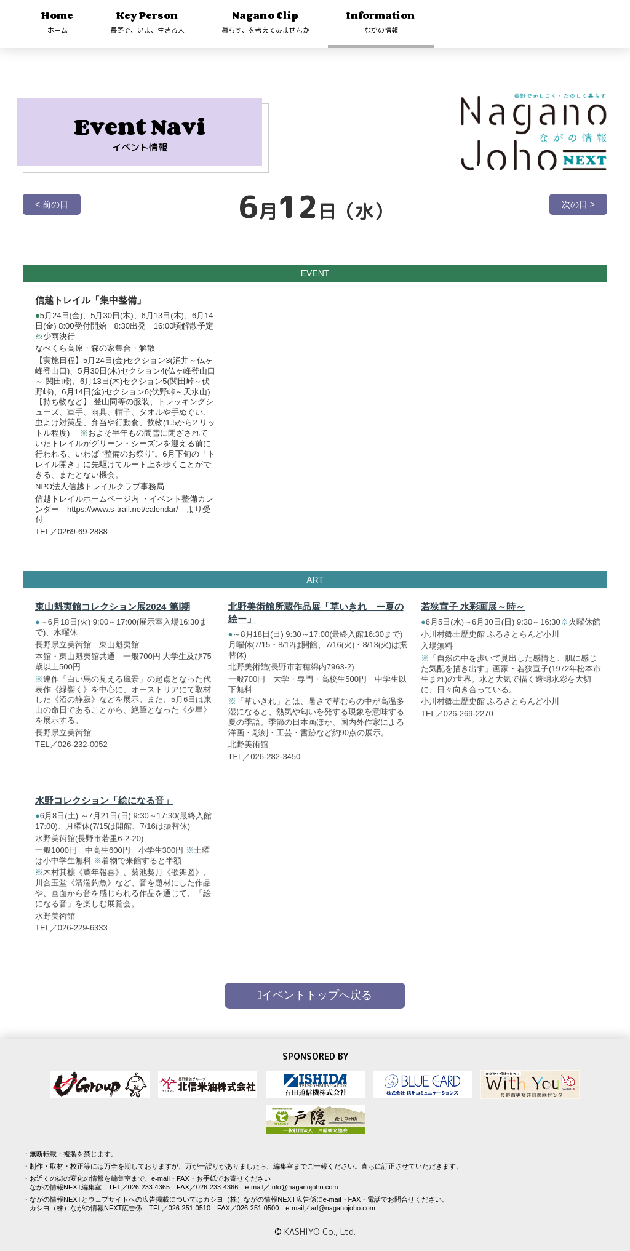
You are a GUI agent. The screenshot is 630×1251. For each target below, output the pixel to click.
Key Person (147, 22)
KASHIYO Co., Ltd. (320, 1231)
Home (57, 22)
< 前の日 (51, 204)
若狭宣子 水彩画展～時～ (473, 612)
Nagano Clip (265, 22)
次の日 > (578, 204)
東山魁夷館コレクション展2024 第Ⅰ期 (112, 612)
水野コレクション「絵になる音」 (104, 806)
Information (380, 22)
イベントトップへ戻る (315, 995)
